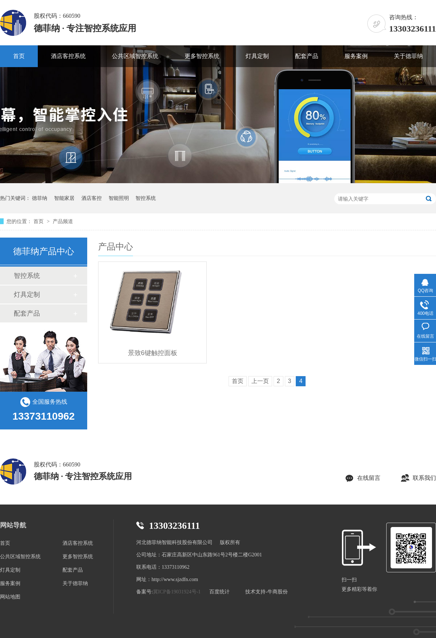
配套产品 (306, 56)
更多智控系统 (202, 56)
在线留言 (368, 478)
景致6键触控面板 (152, 353)
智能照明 (119, 198)
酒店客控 (91, 198)
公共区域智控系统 (135, 56)
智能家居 (64, 198)
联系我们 (424, 478)
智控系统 (146, 198)
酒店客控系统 (68, 56)
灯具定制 (257, 56)
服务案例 (356, 56)
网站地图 (10, 597)
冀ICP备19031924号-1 (177, 591)
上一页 (260, 381)
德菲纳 (39, 198)
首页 (19, 56)
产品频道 (63, 221)
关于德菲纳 (408, 56)
